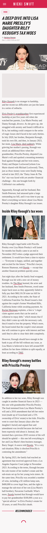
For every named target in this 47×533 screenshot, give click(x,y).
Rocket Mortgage (10, 310)
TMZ (20, 352)
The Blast (17, 283)
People (26, 267)
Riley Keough (8, 101)
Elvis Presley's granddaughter (15, 113)
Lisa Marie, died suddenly (23, 144)
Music (6, 12)
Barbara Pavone (10, 37)
